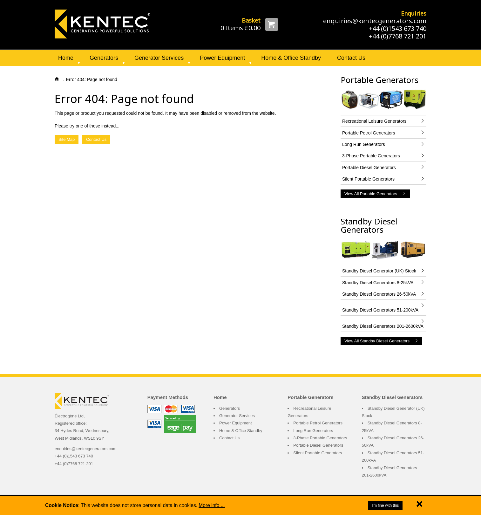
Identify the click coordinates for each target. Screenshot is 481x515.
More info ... (212, 505)
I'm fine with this (385, 505)
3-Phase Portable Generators (320, 438)
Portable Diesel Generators (318, 445)
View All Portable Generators (375, 193)
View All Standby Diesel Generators (381, 341)
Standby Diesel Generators (369, 225)
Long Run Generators (313, 430)
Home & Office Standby (291, 58)
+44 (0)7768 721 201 (397, 36)
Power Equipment (222, 58)
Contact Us (351, 58)
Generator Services (159, 58)
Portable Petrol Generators (317, 423)
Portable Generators (379, 80)
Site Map (66, 139)
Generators (104, 58)
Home (65, 58)
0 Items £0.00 (240, 28)
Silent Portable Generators (317, 452)
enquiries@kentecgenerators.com (374, 21)
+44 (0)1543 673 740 (397, 28)
